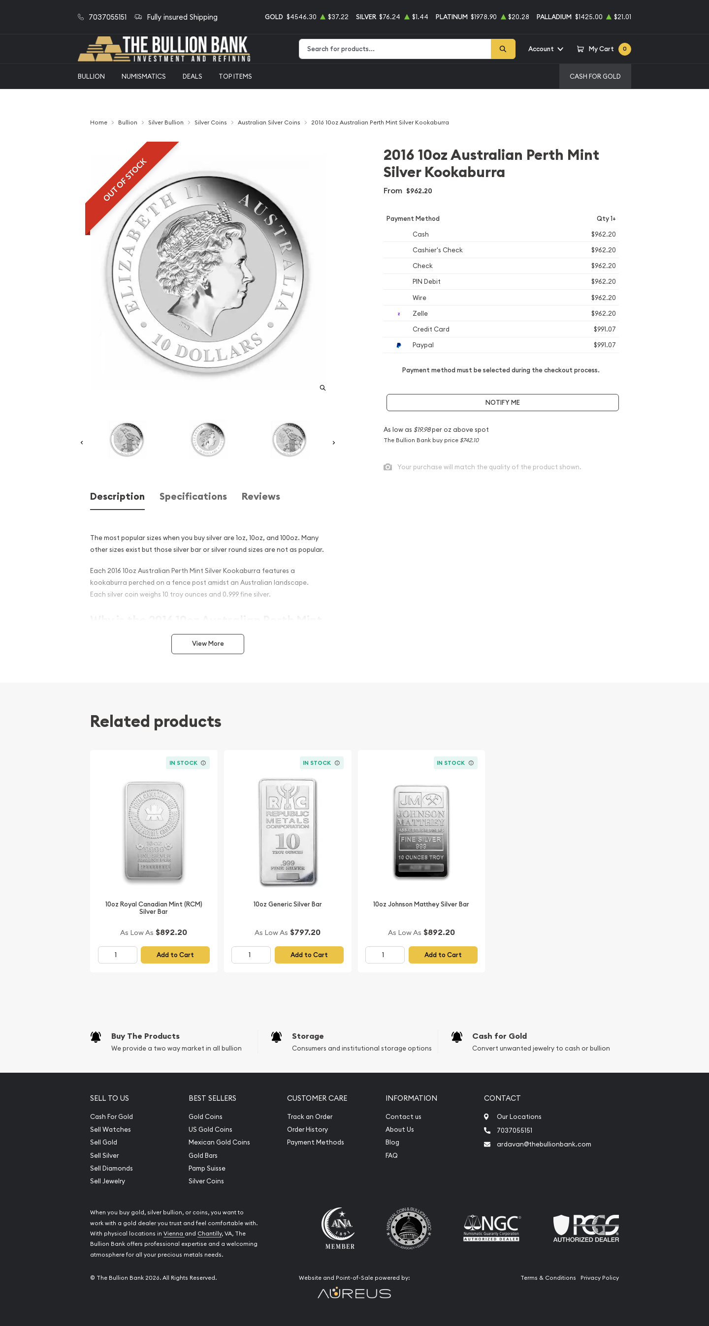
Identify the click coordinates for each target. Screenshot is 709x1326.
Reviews (261, 496)
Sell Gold (103, 1142)
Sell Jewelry (107, 1181)
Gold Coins (206, 1117)
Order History (307, 1129)
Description (117, 496)
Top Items (235, 76)
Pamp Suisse (207, 1168)
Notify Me (502, 402)
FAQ (392, 1155)
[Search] (503, 49)
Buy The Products (145, 1036)
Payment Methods (315, 1142)
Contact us (403, 1117)
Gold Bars (203, 1155)
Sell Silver (104, 1155)
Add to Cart (175, 955)
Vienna (174, 1233)
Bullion (91, 76)
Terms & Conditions (548, 1277)
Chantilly (209, 1233)
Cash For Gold (595, 76)
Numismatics (144, 76)
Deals (192, 76)
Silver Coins (206, 1181)
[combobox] (395, 49)
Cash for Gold (499, 1036)
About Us (400, 1129)
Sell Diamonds (111, 1168)
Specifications (193, 496)
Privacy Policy (599, 1277)
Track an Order (309, 1117)
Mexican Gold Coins (219, 1142)
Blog (392, 1142)
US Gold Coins (210, 1129)
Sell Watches (110, 1129)
